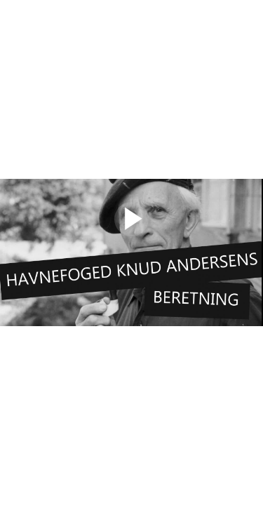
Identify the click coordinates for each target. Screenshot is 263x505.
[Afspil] (131, 232)
